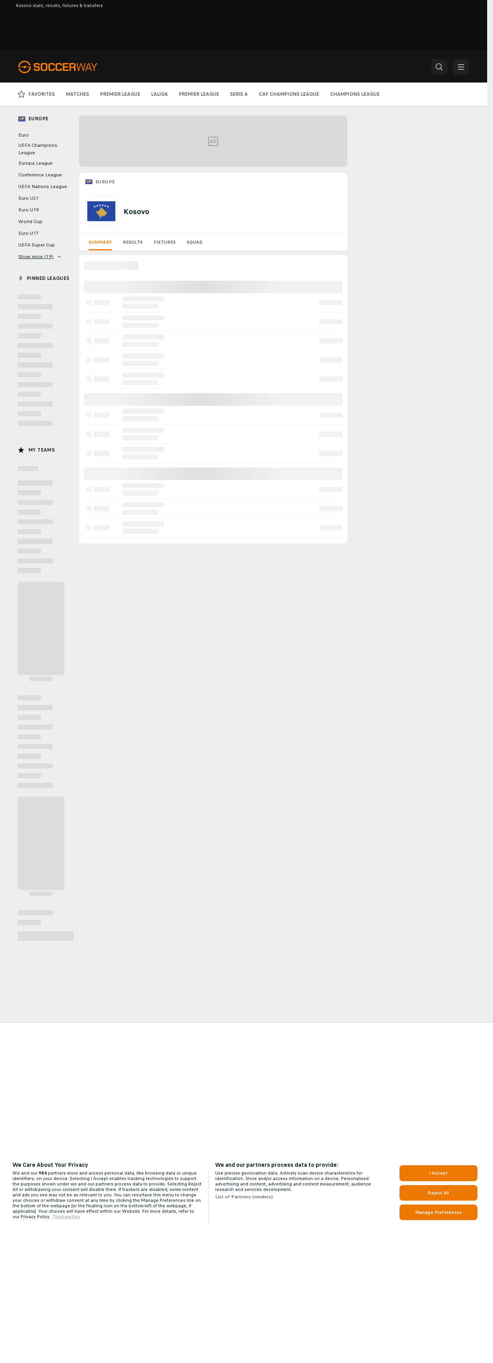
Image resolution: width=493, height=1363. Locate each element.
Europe (105, 182)
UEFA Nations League (42, 186)
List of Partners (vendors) (244, 1196)
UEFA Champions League (37, 149)
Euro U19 (28, 210)
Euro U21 (28, 198)
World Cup (30, 221)
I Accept (438, 1173)
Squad (195, 242)
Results (133, 242)
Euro (23, 135)
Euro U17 (28, 233)
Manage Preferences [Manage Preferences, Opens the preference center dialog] (438, 1212)
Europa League (35, 163)
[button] (439, 67)
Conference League (40, 175)
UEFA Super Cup (36, 245)
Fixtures (165, 242)
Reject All (438, 1193)
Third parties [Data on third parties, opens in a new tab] (66, 1216)
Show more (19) (39, 256)
